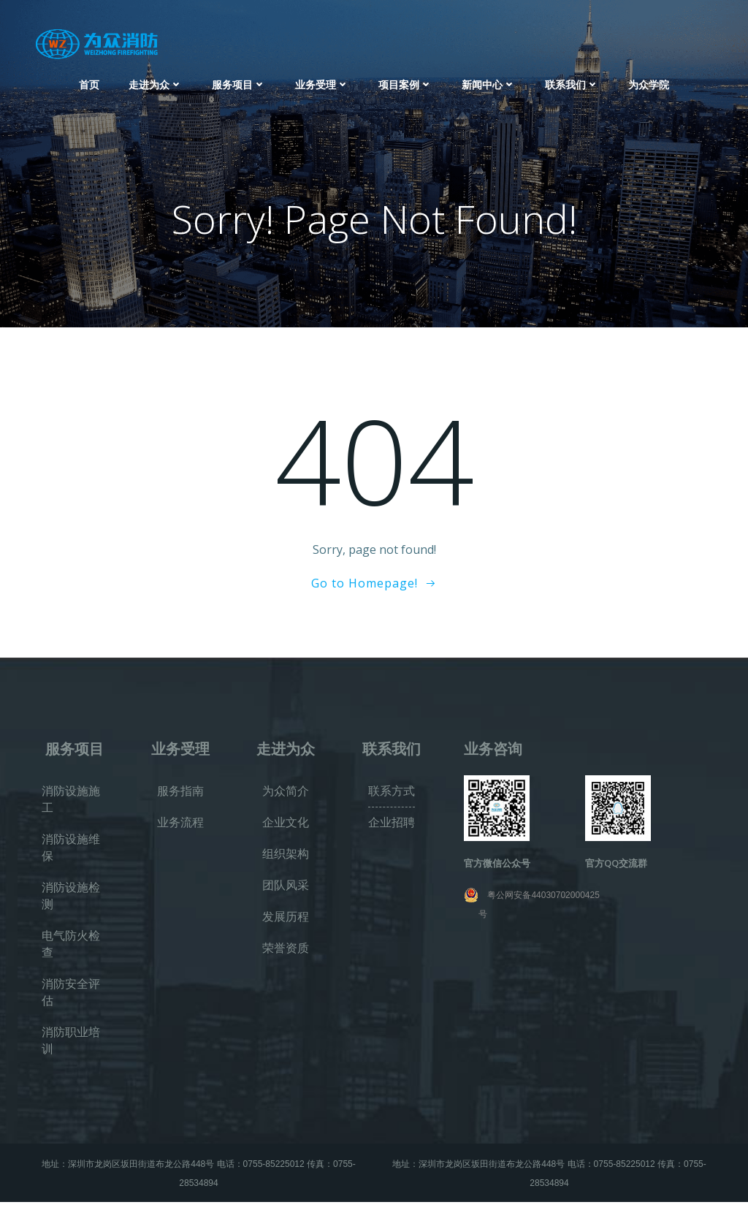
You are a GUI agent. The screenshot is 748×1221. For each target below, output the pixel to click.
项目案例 (405, 81)
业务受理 (322, 81)
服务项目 (239, 81)
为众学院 (648, 81)
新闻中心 (489, 81)
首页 (89, 81)
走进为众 (156, 81)
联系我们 (572, 81)
